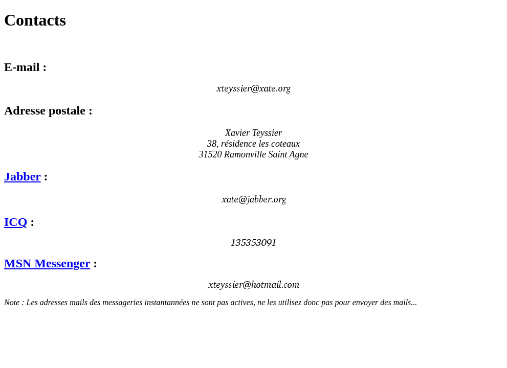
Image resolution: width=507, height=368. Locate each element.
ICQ (15, 221)
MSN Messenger (47, 263)
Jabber (22, 176)
